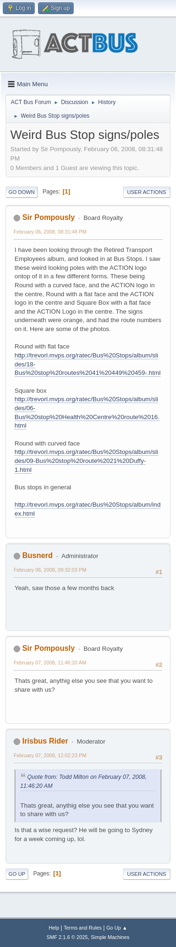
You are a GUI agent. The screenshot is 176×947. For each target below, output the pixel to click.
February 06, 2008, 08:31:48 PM (50, 232)
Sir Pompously (48, 217)
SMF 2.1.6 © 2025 (67, 937)
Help (54, 928)
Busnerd (37, 555)
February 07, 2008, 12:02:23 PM (50, 755)
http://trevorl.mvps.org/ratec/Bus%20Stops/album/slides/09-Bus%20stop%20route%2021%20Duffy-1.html (86, 460)
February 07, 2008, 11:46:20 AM (50, 662)
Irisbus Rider (45, 741)
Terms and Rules (83, 928)
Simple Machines (110, 937)
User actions (146, 192)
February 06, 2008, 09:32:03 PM (50, 570)
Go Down (21, 192)
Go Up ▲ (116, 928)
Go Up (16, 874)
